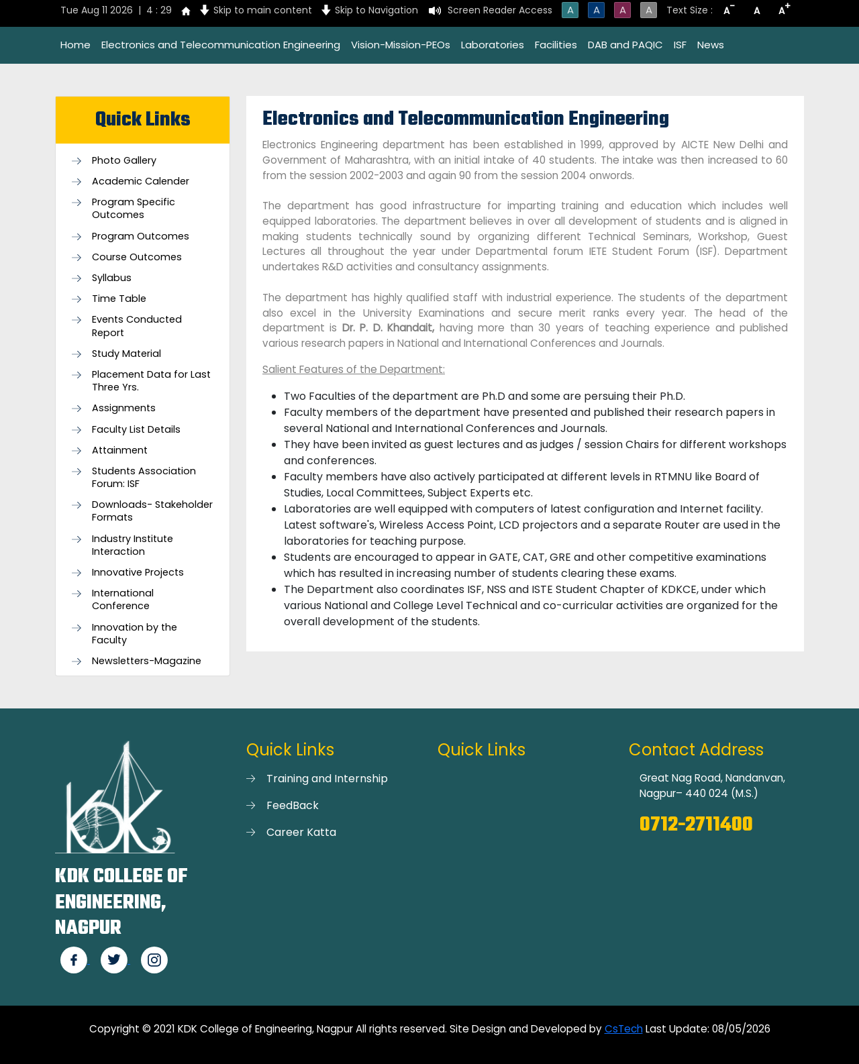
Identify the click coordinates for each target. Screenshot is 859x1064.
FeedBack (292, 805)
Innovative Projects (138, 572)
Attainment (120, 450)
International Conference (123, 600)
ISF (680, 45)
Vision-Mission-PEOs (400, 45)
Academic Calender (140, 181)
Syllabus (112, 278)
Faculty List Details (136, 429)
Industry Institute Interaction (132, 545)
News (710, 45)
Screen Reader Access (500, 10)
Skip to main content (262, 10)
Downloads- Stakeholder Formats (152, 511)
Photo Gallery (124, 160)
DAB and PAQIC (625, 45)
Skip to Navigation (376, 10)
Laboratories (492, 45)
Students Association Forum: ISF (144, 477)
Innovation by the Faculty (134, 634)
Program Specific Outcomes (133, 208)
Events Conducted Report (137, 326)
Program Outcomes (140, 236)
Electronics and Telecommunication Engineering (220, 45)
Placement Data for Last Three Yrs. (151, 381)
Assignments (124, 408)
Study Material (126, 354)
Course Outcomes (137, 257)
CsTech (624, 1029)
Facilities (556, 45)
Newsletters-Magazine (146, 661)
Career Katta (301, 832)
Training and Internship (327, 778)
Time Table (119, 298)
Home (75, 45)
